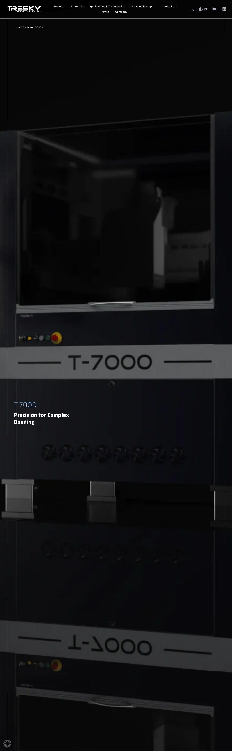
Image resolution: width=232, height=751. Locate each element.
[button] (192, 9)
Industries (77, 6)
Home (17, 27)
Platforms (27, 27)
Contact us (169, 6)
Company (121, 11)
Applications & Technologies (107, 6)
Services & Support (143, 6)
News (105, 11)
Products (59, 6)
